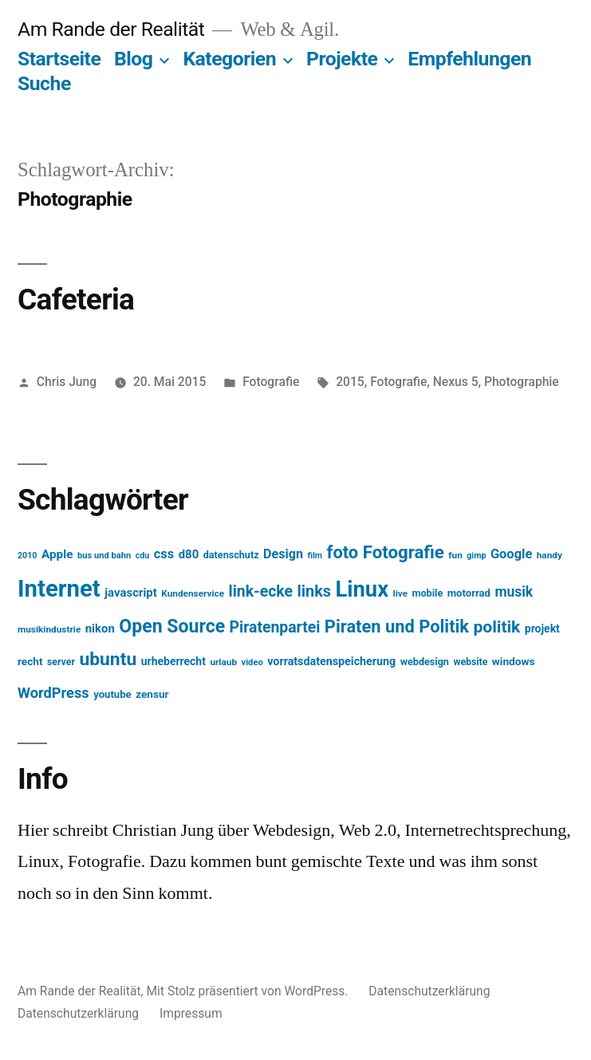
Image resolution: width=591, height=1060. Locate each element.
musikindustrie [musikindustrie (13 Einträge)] (49, 629)
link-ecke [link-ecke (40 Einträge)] (261, 591)
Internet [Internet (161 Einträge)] (59, 588)
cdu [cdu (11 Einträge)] (143, 555)
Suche (44, 83)
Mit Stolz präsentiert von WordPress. (248, 991)
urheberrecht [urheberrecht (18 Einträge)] (173, 661)
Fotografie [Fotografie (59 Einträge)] (403, 552)
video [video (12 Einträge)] (252, 662)
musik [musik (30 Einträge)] (513, 592)
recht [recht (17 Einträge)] (30, 661)
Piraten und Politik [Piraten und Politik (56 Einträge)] (397, 626)
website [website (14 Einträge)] (470, 662)
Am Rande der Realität (111, 29)
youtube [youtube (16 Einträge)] (112, 694)
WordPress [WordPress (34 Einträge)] (53, 692)
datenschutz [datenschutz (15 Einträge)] (231, 555)
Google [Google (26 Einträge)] (511, 554)
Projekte (341, 58)
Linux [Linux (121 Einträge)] (361, 589)
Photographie (521, 381)
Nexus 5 (456, 381)
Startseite (59, 58)
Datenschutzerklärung (429, 991)
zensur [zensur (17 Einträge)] (152, 694)
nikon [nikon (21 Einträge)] (100, 628)
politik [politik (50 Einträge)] (497, 626)
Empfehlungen (469, 58)
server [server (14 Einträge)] (61, 662)
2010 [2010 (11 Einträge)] (27, 555)
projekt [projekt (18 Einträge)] (542, 628)
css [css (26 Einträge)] (164, 554)
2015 (350, 381)
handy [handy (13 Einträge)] (549, 555)
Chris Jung (67, 381)
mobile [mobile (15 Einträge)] (427, 593)
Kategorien (229, 58)
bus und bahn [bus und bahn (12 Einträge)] (104, 555)
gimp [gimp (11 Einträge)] (476, 555)
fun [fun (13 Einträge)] (455, 555)
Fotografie (270, 381)
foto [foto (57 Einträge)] (343, 552)
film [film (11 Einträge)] (315, 555)
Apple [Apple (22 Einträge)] (57, 554)
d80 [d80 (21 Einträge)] (189, 554)
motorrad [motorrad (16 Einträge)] (469, 593)
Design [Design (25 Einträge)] (283, 554)
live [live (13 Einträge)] (400, 593)
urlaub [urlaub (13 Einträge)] (223, 662)
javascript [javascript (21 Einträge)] (130, 592)
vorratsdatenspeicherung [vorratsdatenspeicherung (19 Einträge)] (331, 661)
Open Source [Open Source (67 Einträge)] (172, 626)
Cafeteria (76, 299)
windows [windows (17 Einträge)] (513, 661)
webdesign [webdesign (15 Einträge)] (424, 662)
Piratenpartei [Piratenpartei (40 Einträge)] (275, 627)
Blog (133, 58)
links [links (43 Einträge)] (314, 591)
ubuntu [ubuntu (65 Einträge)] (107, 659)
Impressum (191, 1013)
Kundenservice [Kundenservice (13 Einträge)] (192, 593)
